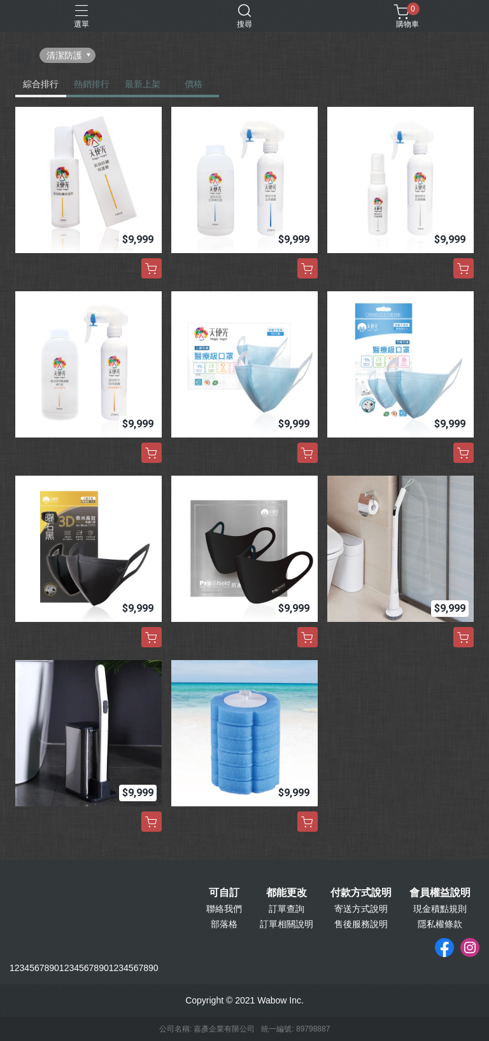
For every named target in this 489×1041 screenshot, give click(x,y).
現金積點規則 (440, 908)
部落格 (224, 924)
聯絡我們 (224, 908)
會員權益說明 (440, 893)
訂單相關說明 (286, 924)
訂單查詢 (286, 908)
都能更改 (286, 893)
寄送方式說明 (361, 908)
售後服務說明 (361, 924)
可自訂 (224, 893)
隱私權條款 (440, 924)
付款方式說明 (361, 893)
